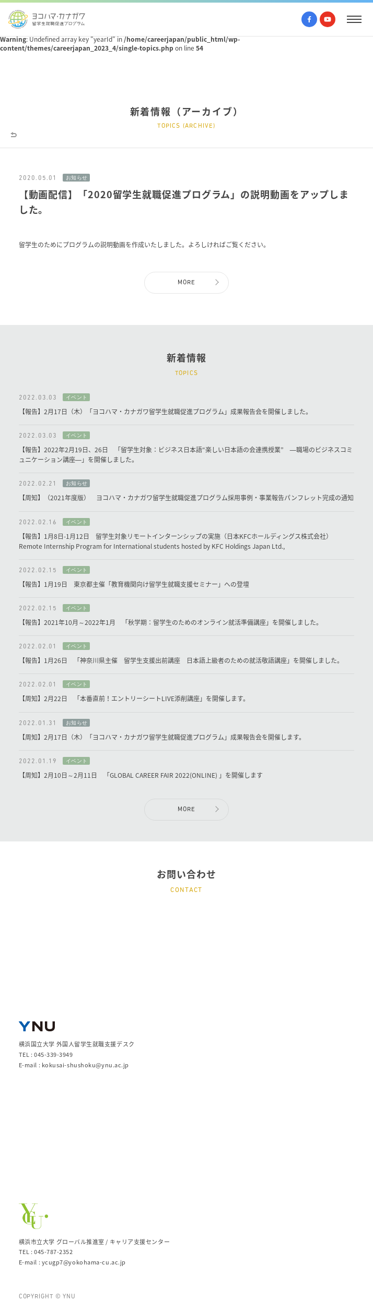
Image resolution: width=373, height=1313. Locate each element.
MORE (187, 283)
